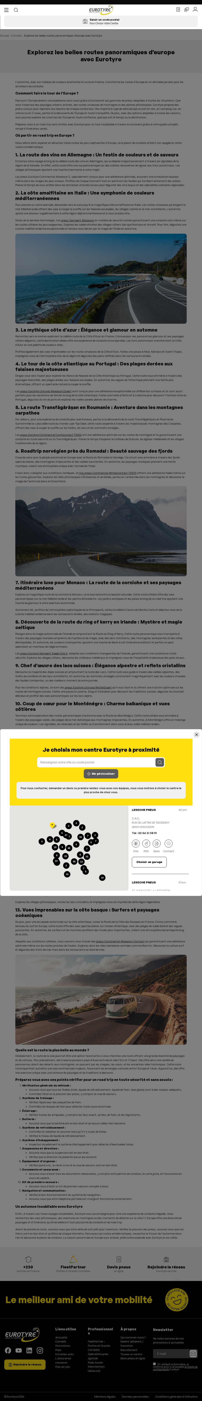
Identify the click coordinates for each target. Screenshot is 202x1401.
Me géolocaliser (101, 774)
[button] (7, 10)
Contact (168, 846)
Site (136, 846)
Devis (156, 846)
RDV (146, 846)
